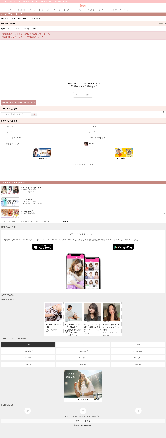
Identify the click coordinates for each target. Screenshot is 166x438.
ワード (35, 29)
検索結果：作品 (83, 23)
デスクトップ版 (83, 421)
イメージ (17, 29)
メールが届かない (87, 416)
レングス (9, 29)
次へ (88, 94)
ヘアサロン (28, 358)
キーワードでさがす (9, 109)
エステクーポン (137, 364)
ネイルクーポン (83, 364)
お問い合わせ (97, 416)
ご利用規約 (77, 416)
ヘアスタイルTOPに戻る (83, 164)
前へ (78, 94)
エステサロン (138, 358)
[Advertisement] (83, 63)
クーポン (28, 364)
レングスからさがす (9, 121)
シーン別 (26, 29)
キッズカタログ (83, 351)
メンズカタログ (28, 351)
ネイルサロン (83, 358)
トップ (28, 344)
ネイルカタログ (137, 351)
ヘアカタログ (138, 344)
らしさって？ (69, 416)
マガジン (83, 344)
